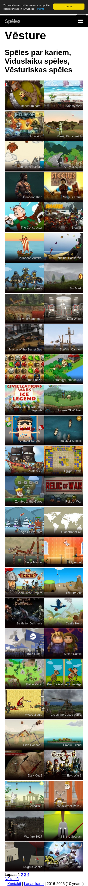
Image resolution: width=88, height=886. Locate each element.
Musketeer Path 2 (69, 806)
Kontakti (14, 884)
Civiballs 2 (35, 806)
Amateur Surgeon (30, 440)
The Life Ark (73, 592)
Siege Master (33, 562)
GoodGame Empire (29, 592)
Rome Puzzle (33, 380)
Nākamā (12, 879)
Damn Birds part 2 (69, 136)
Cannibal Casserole (68, 258)
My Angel (75, 562)
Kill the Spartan (71, 836)
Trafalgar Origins (70, 440)
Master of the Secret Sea (25, 349)
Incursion (36, 136)
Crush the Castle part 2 (66, 714)
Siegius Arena (72, 197)
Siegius (77, 227)
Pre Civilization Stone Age (64, 684)
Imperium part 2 (31, 105)
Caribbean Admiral (30, 258)
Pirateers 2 (35, 471)
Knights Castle (32, 867)
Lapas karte (34, 884)
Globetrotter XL (71, 532)
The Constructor (31, 227)
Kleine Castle (72, 654)
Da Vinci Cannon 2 (29, 319)
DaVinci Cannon (70, 349)
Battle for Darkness (29, 623)
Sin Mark (76, 288)
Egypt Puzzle (73, 471)
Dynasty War (73, 105)
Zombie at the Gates (28, 501)
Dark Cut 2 (35, 775)
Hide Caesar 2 (32, 745)
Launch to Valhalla (30, 166)
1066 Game (34, 654)
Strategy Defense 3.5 (67, 380)
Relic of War (73, 501)
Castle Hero (74, 623)
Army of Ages (73, 166)
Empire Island (72, 745)
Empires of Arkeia (30, 288)
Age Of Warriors (31, 532)
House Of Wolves (69, 410)
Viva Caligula (33, 714)
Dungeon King (32, 197)
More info (39, 8)
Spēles (12, 21)
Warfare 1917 (33, 836)
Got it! (69, 6)
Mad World (74, 319)
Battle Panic (34, 684)
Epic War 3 (74, 775)
